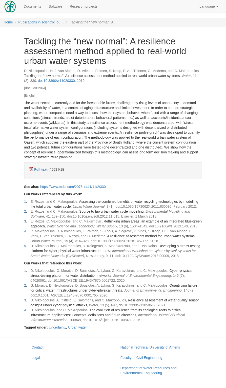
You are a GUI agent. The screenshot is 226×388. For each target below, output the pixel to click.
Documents (32, 6)
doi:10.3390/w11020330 (56, 81)
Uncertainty (57, 327)
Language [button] (209, 6)
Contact (37, 347)
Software (55, 6)
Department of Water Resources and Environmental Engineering (149, 370)
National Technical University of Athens (150, 347)
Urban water (77, 327)
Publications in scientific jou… (41, 22)
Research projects (84, 6)
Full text (40, 169)
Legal (36, 358)
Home (8, 22)
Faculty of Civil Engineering (142, 358)
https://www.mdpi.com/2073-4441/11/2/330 (73, 187)
